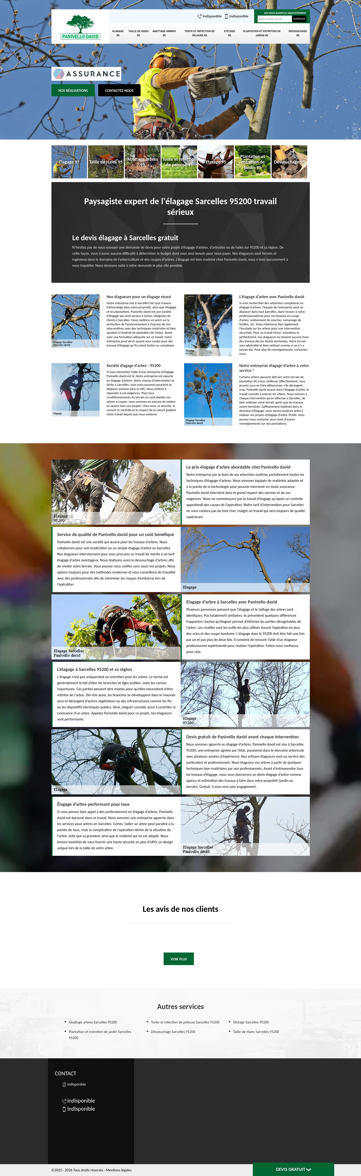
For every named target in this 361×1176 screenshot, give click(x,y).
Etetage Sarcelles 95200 (251, 1022)
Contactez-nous (119, 90)
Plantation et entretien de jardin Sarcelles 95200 (100, 1034)
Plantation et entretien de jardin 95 (262, 33)
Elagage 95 (118, 33)
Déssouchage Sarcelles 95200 (173, 1031)
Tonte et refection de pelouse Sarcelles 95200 (185, 1022)
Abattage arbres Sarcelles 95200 (93, 1022)
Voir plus (179, 959)
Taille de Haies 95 (138, 33)
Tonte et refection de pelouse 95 (200, 33)
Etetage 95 (229, 33)
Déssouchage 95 (298, 33)
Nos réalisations (73, 90)
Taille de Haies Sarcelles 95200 (256, 1031)
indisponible (209, 16)
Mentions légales (119, 1170)
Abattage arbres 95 (164, 33)
